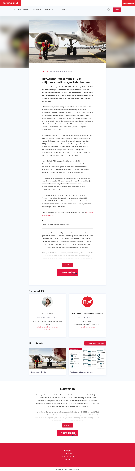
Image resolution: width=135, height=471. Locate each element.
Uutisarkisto (36, 9)
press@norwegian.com (87, 327)
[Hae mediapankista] (108, 9)
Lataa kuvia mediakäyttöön (95, 343)
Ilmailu (68, 224)
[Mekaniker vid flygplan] (47, 358)
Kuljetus (62, 224)
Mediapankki (49, 9)
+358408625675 (47, 330)
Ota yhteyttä (62, 9)
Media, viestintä (47, 224)
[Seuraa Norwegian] (117, 9)
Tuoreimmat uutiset (21, 9)
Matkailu (56, 224)
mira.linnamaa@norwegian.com (47, 327)
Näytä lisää (67, 265)
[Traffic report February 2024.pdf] (87, 358)
